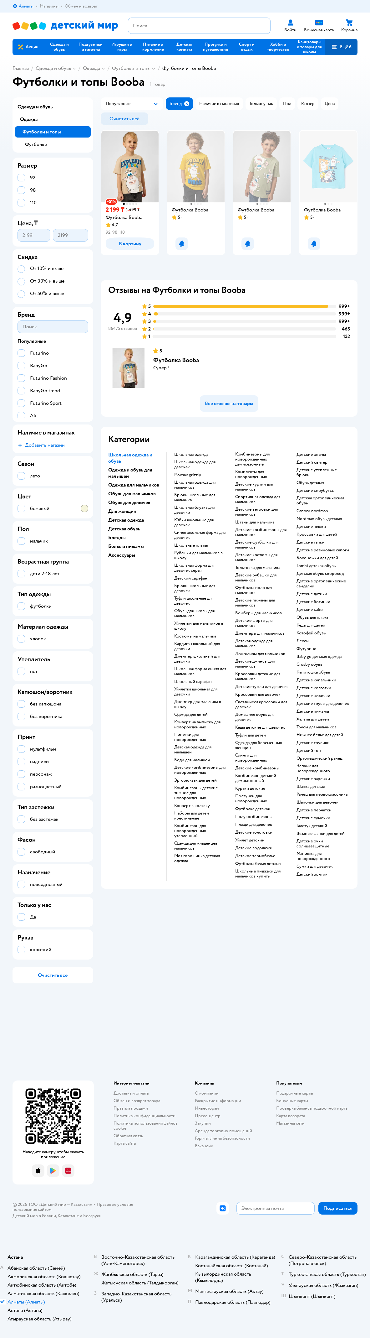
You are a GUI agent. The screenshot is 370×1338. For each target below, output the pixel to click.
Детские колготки (314, 687)
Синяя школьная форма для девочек (200, 535)
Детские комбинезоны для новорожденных (200, 770)
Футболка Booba (176, 360)
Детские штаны (311, 454)
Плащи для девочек (253, 824)
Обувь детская (310, 482)
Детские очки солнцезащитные (313, 844)
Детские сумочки (313, 817)
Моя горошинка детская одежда (197, 858)
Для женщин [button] (122, 511)
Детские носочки (313, 695)
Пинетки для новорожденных (190, 737)
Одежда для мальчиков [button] (133, 485)
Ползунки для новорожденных (251, 799)
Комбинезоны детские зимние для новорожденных (196, 792)
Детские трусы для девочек (323, 703)
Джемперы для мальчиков (260, 633)
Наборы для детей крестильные (191, 816)
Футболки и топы (131, 68)
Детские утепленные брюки (317, 472)
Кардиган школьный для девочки (197, 646)
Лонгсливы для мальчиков (260, 653)
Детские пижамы (313, 711)
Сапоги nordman (312, 510)
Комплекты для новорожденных (251, 474)
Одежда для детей (191, 714)
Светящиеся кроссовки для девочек (261, 705)
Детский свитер (312, 462)
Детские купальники (316, 680)
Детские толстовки (253, 832)
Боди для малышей (192, 760)
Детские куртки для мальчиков (254, 487)
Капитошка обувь (313, 672)
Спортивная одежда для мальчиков (257, 499)
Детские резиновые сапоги (323, 550)
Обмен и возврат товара (137, 1100)
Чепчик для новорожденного (313, 768)
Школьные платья (191, 545)
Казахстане (68, 1215)
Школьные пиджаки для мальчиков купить (258, 874)
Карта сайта (125, 1143)
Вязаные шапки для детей (321, 833)
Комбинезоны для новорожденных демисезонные (252, 459)
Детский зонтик (312, 874)
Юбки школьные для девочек (194, 523)
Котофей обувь (311, 633)
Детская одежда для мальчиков (253, 643)
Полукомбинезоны (253, 816)
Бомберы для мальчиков (258, 613)
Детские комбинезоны (257, 768)
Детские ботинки (313, 601)
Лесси (303, 640)
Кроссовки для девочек (258, 694)
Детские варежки (313, 778)
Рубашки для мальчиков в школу (198, 555)
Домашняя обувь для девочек (254, 717)
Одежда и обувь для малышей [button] (130, 473)
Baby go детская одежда (319, 656)
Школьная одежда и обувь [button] (130, 458)
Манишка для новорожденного (313, 856)
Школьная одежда (191, 454)
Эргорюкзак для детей (195, 780)
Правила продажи (131, 1108)
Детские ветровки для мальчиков (256, 512)
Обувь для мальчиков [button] (132, 494)
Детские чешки (311, 526)
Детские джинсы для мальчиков (255, 664)
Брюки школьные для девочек (194, 588)
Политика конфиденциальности (144, 1115)
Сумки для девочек (315, 866)
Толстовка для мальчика (257, 567)
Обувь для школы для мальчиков (194, 613)
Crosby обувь (309, 664)
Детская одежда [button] (126, 520)
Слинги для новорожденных (251, 758)
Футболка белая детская (258, 863)
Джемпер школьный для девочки (197, 659)
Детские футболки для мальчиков (256, 545)
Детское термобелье (255, 855)
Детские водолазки (253, 848)
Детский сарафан (190, 578)
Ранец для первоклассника (322, 794)
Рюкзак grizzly (187, 474)
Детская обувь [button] (124, 529)
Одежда (91, 68)
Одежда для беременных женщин (258, 745)
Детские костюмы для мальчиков (256, 557)
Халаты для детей (313, 719)
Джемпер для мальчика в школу (197, 704)
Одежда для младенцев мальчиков (195, 846)
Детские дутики (312, 593)
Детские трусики (313, 742)
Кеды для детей (311, 625)
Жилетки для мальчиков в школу (198, 626)
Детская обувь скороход (320, 573)
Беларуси (92, 1215)
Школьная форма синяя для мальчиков (200, 671)
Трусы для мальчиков (317, 727)
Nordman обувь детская (319, 518)
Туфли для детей (250, 735)
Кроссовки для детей (317, 534)
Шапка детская (311, 786)
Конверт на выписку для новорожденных (197, 725)
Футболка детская (252, 808)
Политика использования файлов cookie (146, 1126)
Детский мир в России (34, 1215)
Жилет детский (250, 840)
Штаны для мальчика (254, 522)
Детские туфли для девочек (261, 686)
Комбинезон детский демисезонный (255, 778)
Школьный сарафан (193, 681)
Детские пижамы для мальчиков (255, 603)
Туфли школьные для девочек (193, 601)
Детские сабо (310, 609)
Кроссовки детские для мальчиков (257, 676)
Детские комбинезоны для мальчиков (260, 532)
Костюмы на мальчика (195, 636)
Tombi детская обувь (316, 565)
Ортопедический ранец (319, 758)
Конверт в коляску (192, 805)
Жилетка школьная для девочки (195, 692)
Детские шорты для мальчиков (253, 623)
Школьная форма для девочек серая (194, 568)
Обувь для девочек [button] (129, 502)
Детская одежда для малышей (192, 750)
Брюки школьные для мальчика (194, 497)
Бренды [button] (117, 537)
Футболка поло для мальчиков (253, 590)
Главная (21, 68)
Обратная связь (128, 1135)
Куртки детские (250, 788)
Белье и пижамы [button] (126, 546)
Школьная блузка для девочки (194, 510)
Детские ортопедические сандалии (321, 584)
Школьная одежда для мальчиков (194, 485)
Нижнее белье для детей (320, 734)
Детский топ (309, 750)
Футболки (36, 144)
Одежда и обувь (53, 68)
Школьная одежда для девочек (194, 465)
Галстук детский (312, 825)
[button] (341, 47)
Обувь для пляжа (312, 617)
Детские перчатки (314, 810)
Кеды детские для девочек (260, 727)
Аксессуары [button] (121, 555)
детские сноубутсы (316, 490)
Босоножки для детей (317, 557)
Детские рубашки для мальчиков (255, 578)
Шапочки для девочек (317, 802)
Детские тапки (311, 542)
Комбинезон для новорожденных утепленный (190, 830)
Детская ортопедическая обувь (320, 501)
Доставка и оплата (131, 1093)
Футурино (307, 648)
